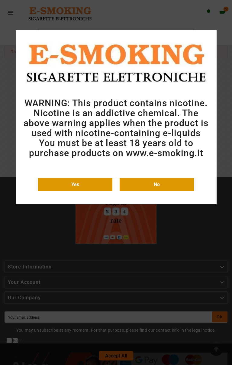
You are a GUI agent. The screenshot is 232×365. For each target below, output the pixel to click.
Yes (75, 184)
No (157, 184)
